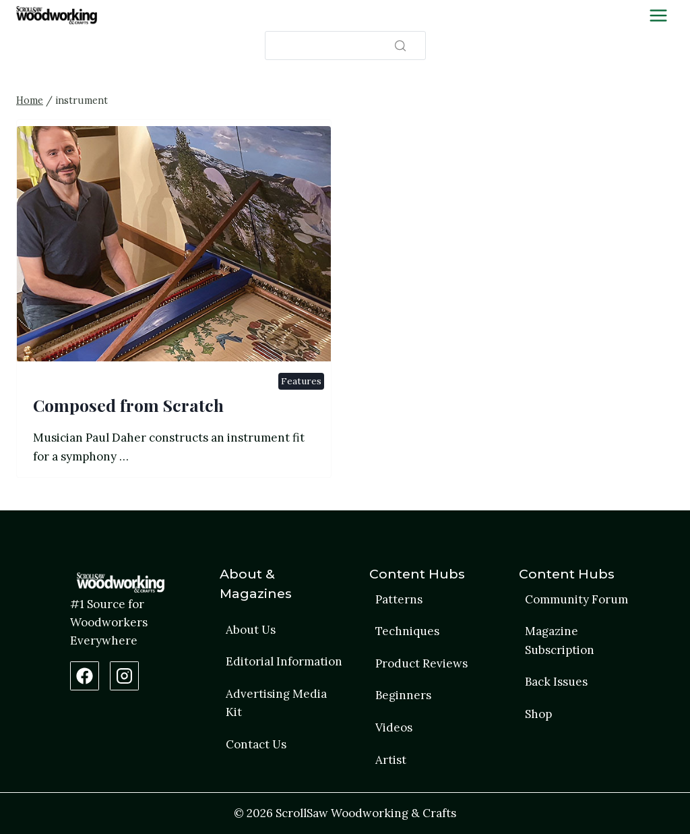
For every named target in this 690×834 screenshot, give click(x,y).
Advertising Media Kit (276, 702)
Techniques (407, 631)
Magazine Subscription (559, 640)
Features (301, 381)
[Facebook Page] (84, 675)
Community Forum (576, 599)
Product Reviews (421, 663)
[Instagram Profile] (124, 675)
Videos (393, 727)
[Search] (345, 45)
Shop (538, 714)
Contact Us (256, 744)
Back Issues (556, 681)
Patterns (398, 599)
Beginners (403, 695)
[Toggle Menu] (658, 15)
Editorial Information (284, 661)
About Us (251, 629)
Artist (390, 759)
